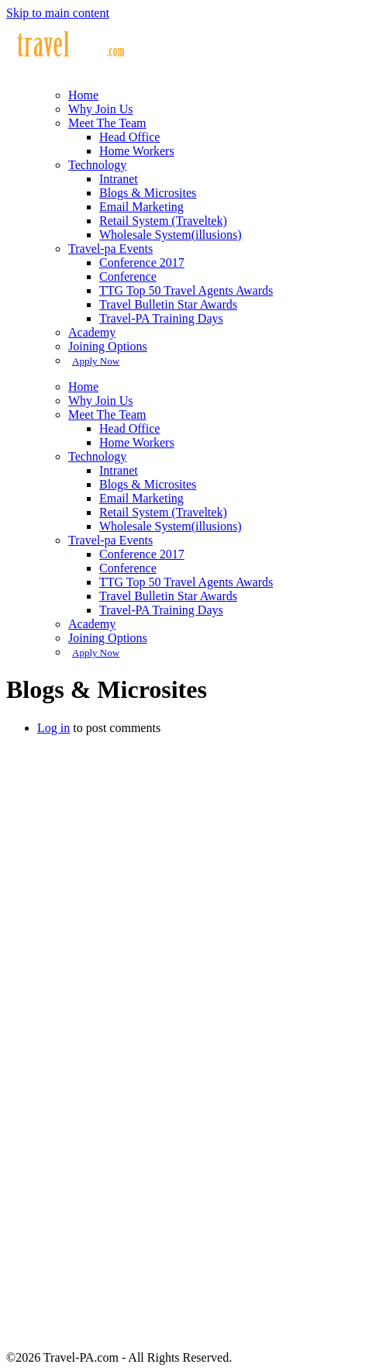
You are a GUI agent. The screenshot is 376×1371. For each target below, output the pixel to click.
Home (83, 95)
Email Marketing (141, 206)
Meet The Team (107, 123)
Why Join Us (100, 109)
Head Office (129, 136)
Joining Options (107, 346)
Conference (128, 276)
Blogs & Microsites (147, 192)
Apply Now (95, 361)
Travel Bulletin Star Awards (168, 304)
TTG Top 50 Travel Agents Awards (186, 290)
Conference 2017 (142, 262)
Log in (53, 727)
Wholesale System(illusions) (170, 234)
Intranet (118, 178)
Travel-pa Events (110, 248)
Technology (97, 164)
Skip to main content (57, 12)
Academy (92, 332)
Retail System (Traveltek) (163, 220)
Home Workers (136, 150)
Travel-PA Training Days (161, 318)
